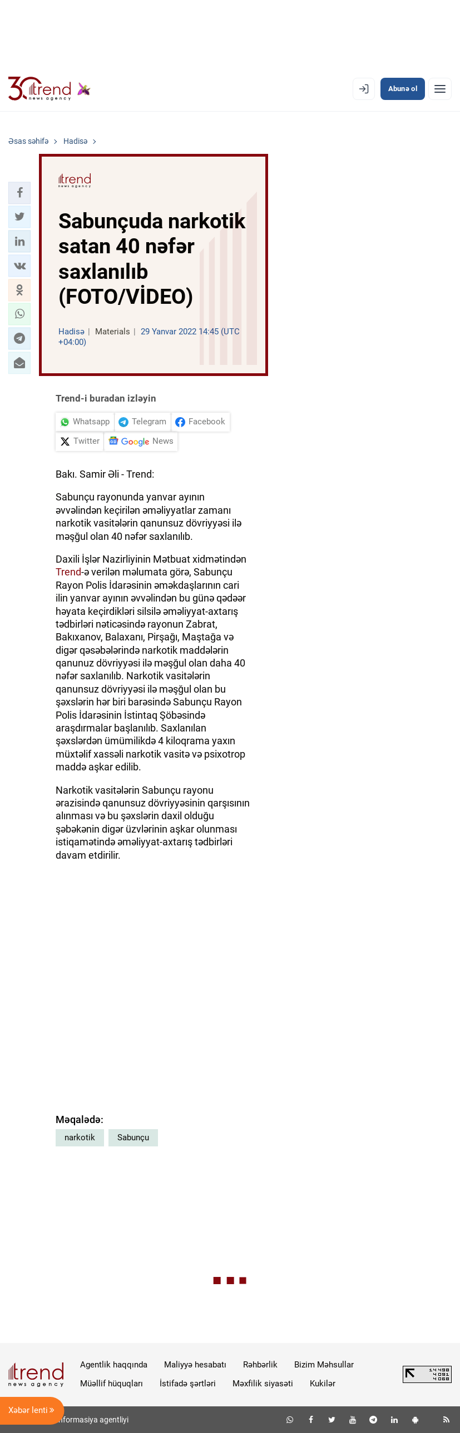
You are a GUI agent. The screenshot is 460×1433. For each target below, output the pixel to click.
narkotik (80, 1138)
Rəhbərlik (260, 1365)
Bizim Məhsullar (324, 1365)
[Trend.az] (49, 89)
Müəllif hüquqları (111, 1384)
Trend (68, 572)
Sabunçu (133, 1138)
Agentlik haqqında (113, 1365)
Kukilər (322, 1384)
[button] (19, 193)
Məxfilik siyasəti (263, 1384)
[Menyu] (440, 89)
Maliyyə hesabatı (195, 1365)
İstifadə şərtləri (188, 1384)
